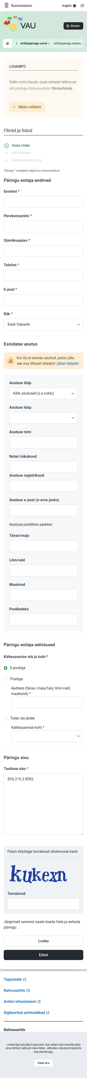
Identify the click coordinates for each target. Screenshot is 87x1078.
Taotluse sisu (16, 768)
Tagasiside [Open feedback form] (15, 979)
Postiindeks (19, 609)
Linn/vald (17, 560)
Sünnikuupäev (17, 240)
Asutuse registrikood (26, 475)
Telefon (11, 265)
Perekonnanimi (18, 216)
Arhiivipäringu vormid (34, 43)
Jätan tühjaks (67, 363)
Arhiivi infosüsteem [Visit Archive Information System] (22, 1001)
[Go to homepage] (20, 26)
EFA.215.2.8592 (43, 804)
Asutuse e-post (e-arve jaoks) (34, 500)
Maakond (17, 584)
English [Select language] (69, 6)
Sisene (73, 26)
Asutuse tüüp (20, 383)
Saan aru (43, 1063)
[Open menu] (82, 5)
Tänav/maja (19, 535)
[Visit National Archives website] (18, 5)
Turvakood (16, 893)
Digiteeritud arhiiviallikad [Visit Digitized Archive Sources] (27, 1012)
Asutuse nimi (20, 432)
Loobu (43, 941)
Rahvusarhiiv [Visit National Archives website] (17, 990)
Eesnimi (11, 191)
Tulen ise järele (22, 718)
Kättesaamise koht (27, 727)
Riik (8, 314)
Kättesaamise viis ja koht (26, 657)
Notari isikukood (23, 456)
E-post (10, 289)
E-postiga (18, 668)
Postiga (16, 679)
